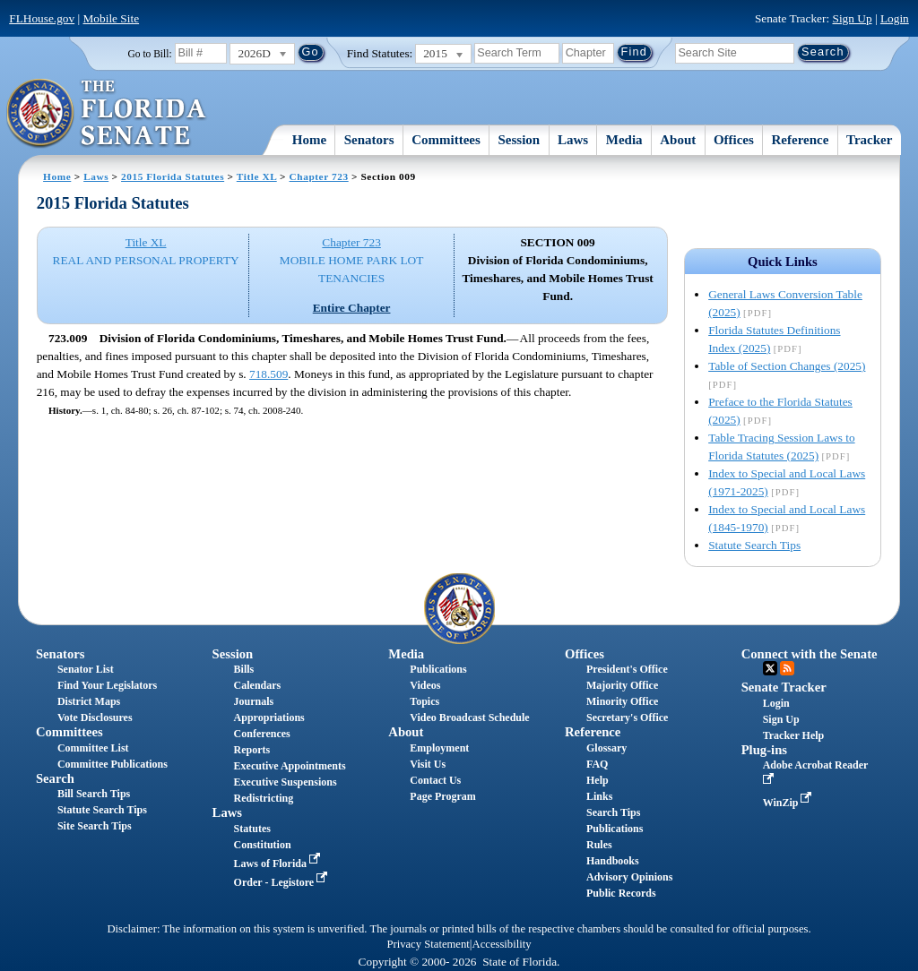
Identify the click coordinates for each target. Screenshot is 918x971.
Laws (573, 140)
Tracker (869, 140)
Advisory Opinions (629, 877)
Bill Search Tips (93, 793)
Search (55, 778)
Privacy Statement (427, 944)
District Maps (88, 701)
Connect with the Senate (809, 654)
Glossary (606, 748)
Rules (599, 844)
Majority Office (622, 685)
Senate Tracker (784, 687)
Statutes (252, 828)
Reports (252, 749)
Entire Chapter (352, 307)
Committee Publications (112, 764)
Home (309, 140)
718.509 (268, 374)
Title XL (257, 176)
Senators (369, 140)
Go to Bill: (149, 53)
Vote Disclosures (95, 717)
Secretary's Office (627, 717)
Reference (800, 140)
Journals (254, 701)
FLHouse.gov (41, 18)
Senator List (85, 669)
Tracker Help (794, 735)
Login (894, 18)
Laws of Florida (279, 863)
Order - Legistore (283, 882)
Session (519, 140)
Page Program (442, 796)
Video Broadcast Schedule (469, 717)
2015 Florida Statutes (172, 176)
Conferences (262, 733)
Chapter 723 (319, 176)
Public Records (621, 893)
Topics (424, 701)
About (678, 140)
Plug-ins (764, 750)
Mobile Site (111, 18)
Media (624, 140)
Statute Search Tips (754, 545)
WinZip (789, 802)
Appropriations (269, 717)
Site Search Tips (94, 826)
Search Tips (613, 812)
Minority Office (622, 701)
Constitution (262, 844)
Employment (439, 748)
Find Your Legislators (107, 685)
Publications (438, 669)
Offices (734, 140)
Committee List (93, 748)
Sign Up (852, 18)
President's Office (627, 669)
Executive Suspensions (285, 782)
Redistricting (264, 798)
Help (597, 780)
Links (599, 796)
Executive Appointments (290, 766)
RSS (787, 668)
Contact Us (435, 780)
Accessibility (502, 944)
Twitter (770, 668)
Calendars (257, 685)
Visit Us (428, 764)
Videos (425, 685)
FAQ (597, 764)
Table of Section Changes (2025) (786, 366)
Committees (446, 140)
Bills (244, 669)
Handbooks (612, 861)
